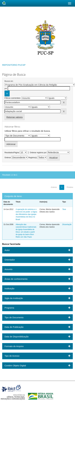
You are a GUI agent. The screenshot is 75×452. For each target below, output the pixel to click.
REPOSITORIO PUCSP (14, 65)
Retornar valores (14, 117)
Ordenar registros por (38, 153)
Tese (64, 209)
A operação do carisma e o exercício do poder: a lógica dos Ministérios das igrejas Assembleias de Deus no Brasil (26, 214)
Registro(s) (32, 158)
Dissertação (66, 224)
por (6, 88)
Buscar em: (9, 81)
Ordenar (8, 158)
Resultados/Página (12, 153)
